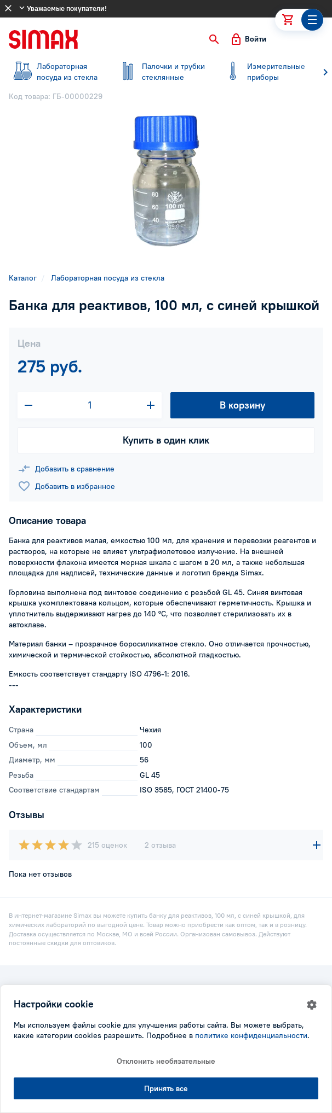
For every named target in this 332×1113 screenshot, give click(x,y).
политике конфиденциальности (251, 1035)
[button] (214, 39)
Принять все (166, 1088)
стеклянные (160, 71)
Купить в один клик (166, 440)
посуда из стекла (55, 71)
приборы (265, 71)
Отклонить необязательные (166, 1061)
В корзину (242, 405)
